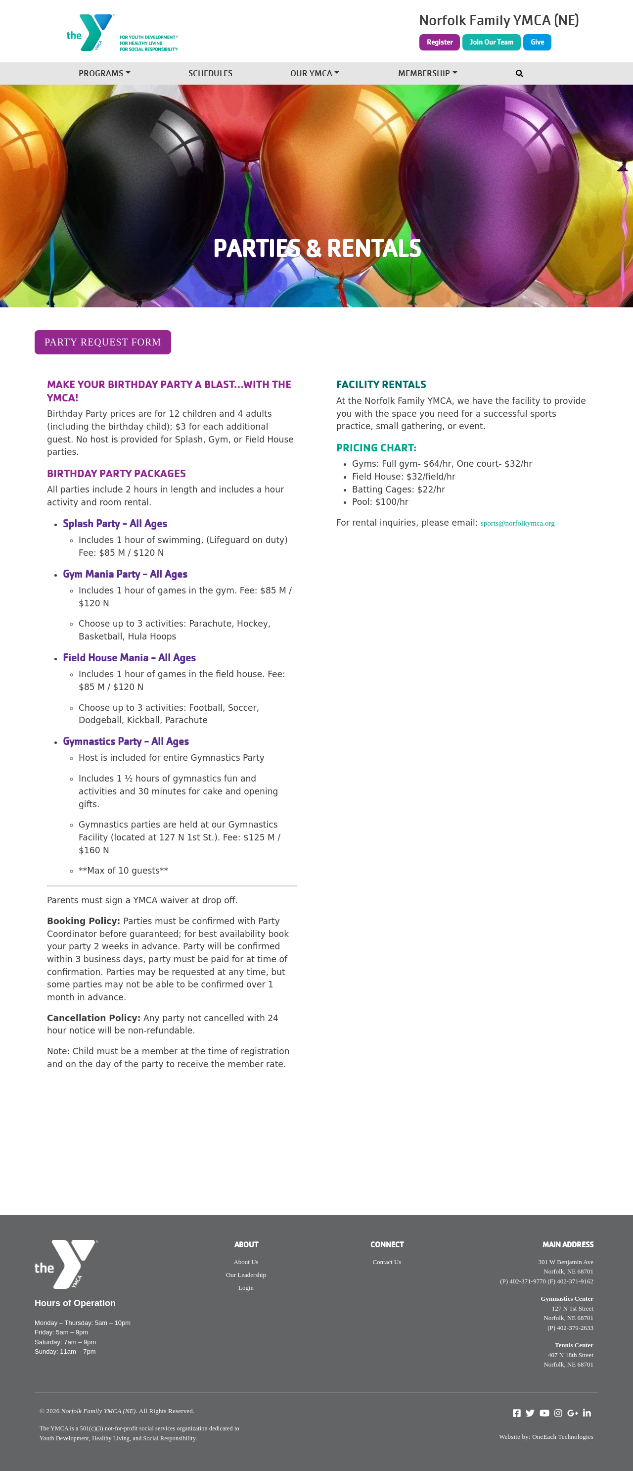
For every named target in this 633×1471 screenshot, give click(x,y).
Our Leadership (246, 1274)
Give (537, 42)
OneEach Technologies (562, 1436)
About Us (245, 1262)
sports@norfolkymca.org (518, 523)
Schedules (210, 74)
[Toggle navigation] (520, 71)
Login (246, 1287)
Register (439, 42)
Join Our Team (491, 42)
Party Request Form (103, 342)
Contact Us (386, 1262)
